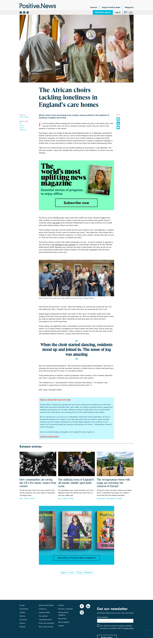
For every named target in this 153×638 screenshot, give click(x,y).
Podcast (22, 627)
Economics (23, 620)
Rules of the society (46, 627)
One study (56, 223)
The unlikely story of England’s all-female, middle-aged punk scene (76, 483)
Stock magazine (63, 622)
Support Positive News (111, 7)
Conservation (101, 498)
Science (22, 616)
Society (22, 127)
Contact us (42, 609)
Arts (21, 123)
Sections (93, 7)
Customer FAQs (44, 612)
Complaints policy (45, 620)
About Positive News (46, 605)
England (64, 572)
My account (62, 619)
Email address (102, 617)
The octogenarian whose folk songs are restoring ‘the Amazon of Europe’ (113, 483)
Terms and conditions (46, 623)
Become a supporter (65, 609)
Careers (61, 626)
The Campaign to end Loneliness (63, 245)
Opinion (22, 623)
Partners (61, 605)
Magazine (129, 7)
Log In (117, 12)
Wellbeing (23, 130)
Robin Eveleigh (24, 117)
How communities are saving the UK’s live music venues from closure (38, 483)
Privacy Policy (129, 628)
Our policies (43, 616)
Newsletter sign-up (103, 12)
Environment (111, 498)
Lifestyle (119, 498)
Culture (22, 125)
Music (72, 572)
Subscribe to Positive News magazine (76, 557)
